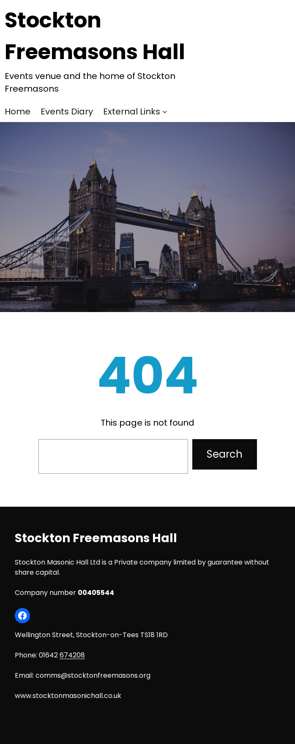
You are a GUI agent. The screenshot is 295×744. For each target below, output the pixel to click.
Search (225, 454)
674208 (72, 655)
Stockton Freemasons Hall (96, 538)
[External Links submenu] (164, 111)
